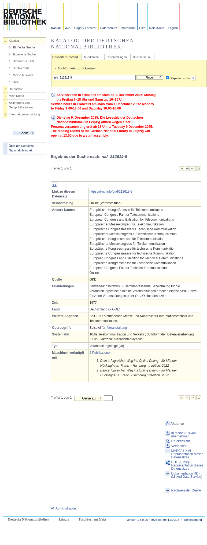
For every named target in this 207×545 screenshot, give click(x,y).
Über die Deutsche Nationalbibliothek (21, 148)
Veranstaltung (117, 328)
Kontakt (56, 28)
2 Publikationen (101, 353)
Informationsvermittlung (24, 114)
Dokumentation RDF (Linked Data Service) (186, 475)
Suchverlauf (21, 68)
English (173, 28)
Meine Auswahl (23, 75)
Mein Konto (156, 28)
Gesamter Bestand (65, 57)
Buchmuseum (142, 57)
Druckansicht (180, 441)
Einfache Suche (24, 47)
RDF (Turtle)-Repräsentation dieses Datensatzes (187, 465)
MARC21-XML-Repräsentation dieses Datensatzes (187, 454)
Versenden (179, 446)
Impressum (128, 28)
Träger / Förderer (85, 28)
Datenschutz (108, 28)
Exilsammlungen (116, 57)
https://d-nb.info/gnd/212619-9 (111, 191)
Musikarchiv (91, 57)
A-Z (67, 28)
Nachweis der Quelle (186, 490)
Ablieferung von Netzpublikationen (21, 105)
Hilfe (142, 28)
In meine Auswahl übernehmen (184, 434)
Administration (63, 508)
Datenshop (16, 89)
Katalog (14, 40)
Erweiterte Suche (24, 54)
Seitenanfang (193, 519)
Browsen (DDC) (23, 61)
